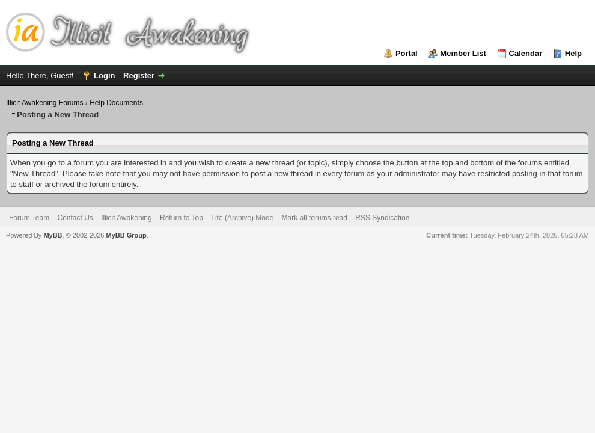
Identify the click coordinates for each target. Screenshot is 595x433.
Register (138, 75)
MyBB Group (126, 235)
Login (104, 75)
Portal (406, 53)
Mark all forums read (314, 217)
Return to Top (181, 217)
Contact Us (75, 217)
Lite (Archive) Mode (242, 217)
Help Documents (116, 103)
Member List (463, 53)
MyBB (52, 235)
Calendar (526, 53)
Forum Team (29, 217)
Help (573, 53)
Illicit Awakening (126, 217)
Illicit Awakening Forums (45, 103)
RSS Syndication (382, 217)
